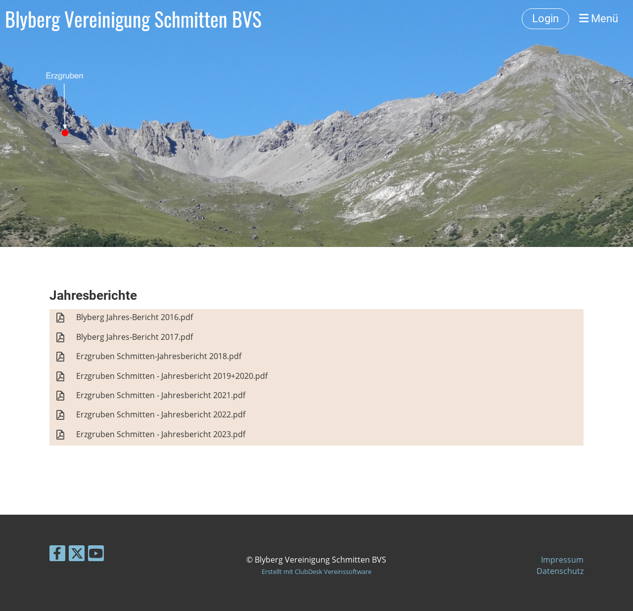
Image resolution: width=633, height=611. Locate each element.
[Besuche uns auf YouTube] (96, 555)
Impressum (562, 559)
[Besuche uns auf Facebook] (57, 555)
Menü (598, 18)
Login (545, 18)
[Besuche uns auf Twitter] (77, 555)
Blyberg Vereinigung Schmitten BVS (133, 19)
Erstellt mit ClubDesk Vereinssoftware (316, 571)
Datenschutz (560, 571)
